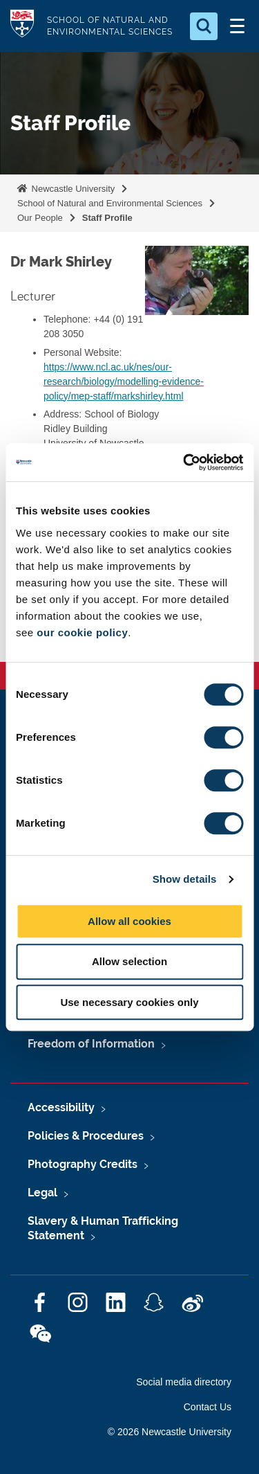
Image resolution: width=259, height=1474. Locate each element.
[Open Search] (204, 26)
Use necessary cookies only (129, 1002)
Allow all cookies (129, 921)
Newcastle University (72, 188)
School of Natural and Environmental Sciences (109, 203)
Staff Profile (107, 218)
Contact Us (207, 1406)
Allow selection (129, 961)
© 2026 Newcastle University (169, 1431)
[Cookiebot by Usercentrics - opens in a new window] (184, 462)
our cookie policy (82, 632)
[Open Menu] (237, 26)
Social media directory (183, 1381)
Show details (185, 879)
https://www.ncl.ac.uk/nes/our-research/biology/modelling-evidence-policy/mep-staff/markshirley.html (124, 381)
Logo (22, 26)
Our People (40, 218)
